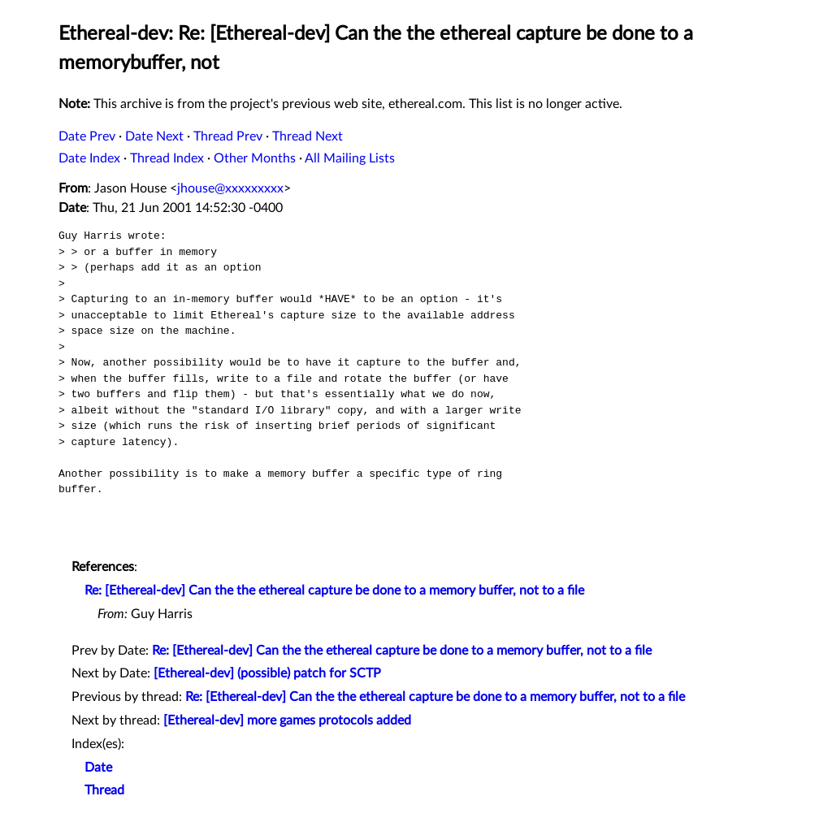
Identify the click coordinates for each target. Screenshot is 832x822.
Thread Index (167, 158)
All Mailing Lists (350, 158)
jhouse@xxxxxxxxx (230, 188)
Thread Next (307, 136)
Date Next (154, 136)
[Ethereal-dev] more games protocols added (287, 720)
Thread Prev (227, 136)
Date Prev (86, 136)
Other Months (255, 158)
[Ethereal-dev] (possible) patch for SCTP (267, 673)
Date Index (89, 158)
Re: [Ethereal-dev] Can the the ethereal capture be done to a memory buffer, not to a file (334, 590)
